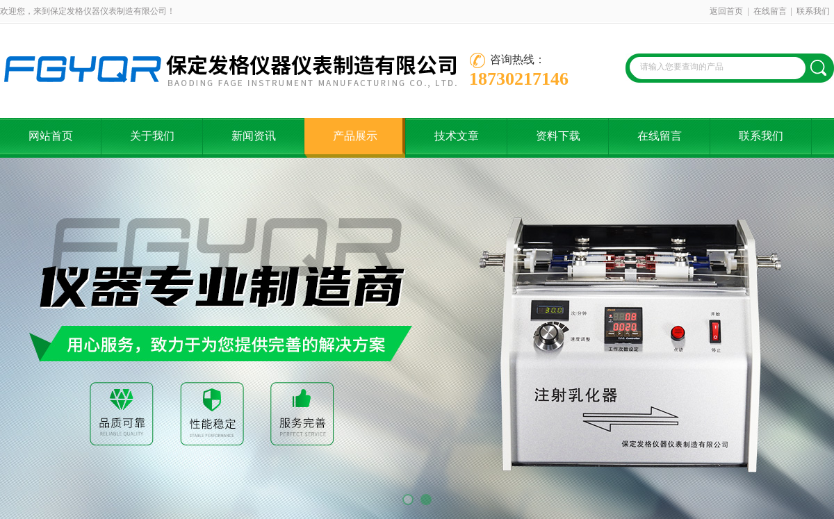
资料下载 (558, 136)
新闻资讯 (253, 136)
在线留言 (770, 11)
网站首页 (50, 136)
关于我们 (152, 136)
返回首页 (726, 11)
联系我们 (813, 11)
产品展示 (355, 136)
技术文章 (456, 136)
